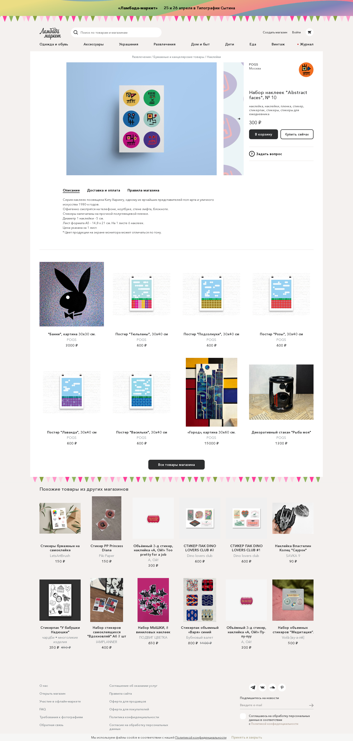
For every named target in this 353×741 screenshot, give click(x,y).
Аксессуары (94, 44)
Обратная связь (51, 725)
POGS (253, 64)
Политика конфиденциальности (134, 717)
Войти (296, 32)
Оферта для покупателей (129, 709)
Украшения (128, 44)
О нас (43, 685)
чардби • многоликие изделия (60, 639)
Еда (253, 44)
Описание (71, 190)
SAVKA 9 (293, 555)
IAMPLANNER (106, 642)
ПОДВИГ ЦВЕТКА (153, 637)
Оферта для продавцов (127, 701)
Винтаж (278, 44)
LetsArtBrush (60, 555)
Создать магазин (275, 32)
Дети (229, 44)
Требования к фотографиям (61, 717)
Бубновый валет (199, 637)
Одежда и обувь (53, 44)
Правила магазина (143, 190)
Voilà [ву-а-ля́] (293, 637)
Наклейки (214, 57)
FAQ (42, 709)
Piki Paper (106, 555)
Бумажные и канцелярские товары (178, 57)
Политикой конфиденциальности (274, 724)
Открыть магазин (52, 693)
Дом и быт (200, 44)
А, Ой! (153, 560)
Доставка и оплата (103, 190)
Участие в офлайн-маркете (60, 701)
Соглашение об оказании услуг (133, 685)
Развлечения (165, 44)
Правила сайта (120, 693)
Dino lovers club (200, 555)
